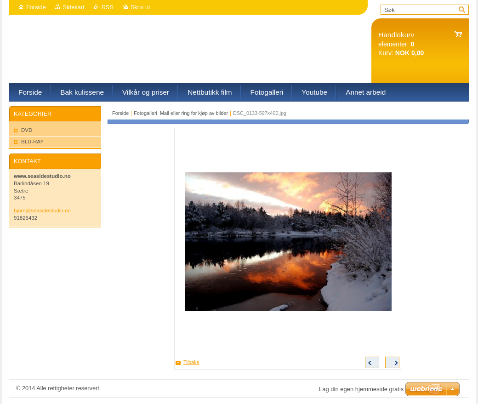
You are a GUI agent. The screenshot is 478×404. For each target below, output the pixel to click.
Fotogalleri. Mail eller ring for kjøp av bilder (181, 113)
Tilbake (191, 362)
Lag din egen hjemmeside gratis (361, 389)
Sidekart (74, 7)
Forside (36, 7)
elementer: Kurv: (401, 44)
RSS (108, 7)
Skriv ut (140, 7)
